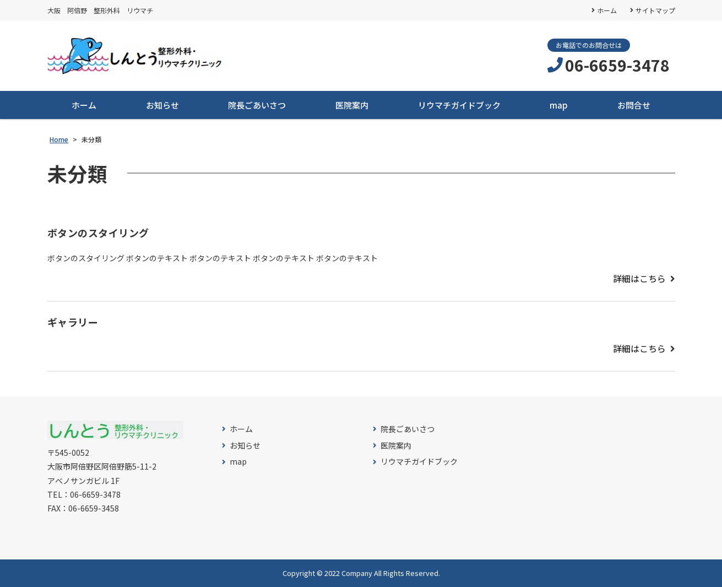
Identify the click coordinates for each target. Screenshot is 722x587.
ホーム (607, 10)
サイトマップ (655, 10)
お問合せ (633, 105)
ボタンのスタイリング (98, 233)
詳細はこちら (639, 278)
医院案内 (351, 105)
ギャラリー (73, 322)
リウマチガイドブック (459, 105)
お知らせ (162, 105)
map (559, 105)
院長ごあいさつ (257, 105)
